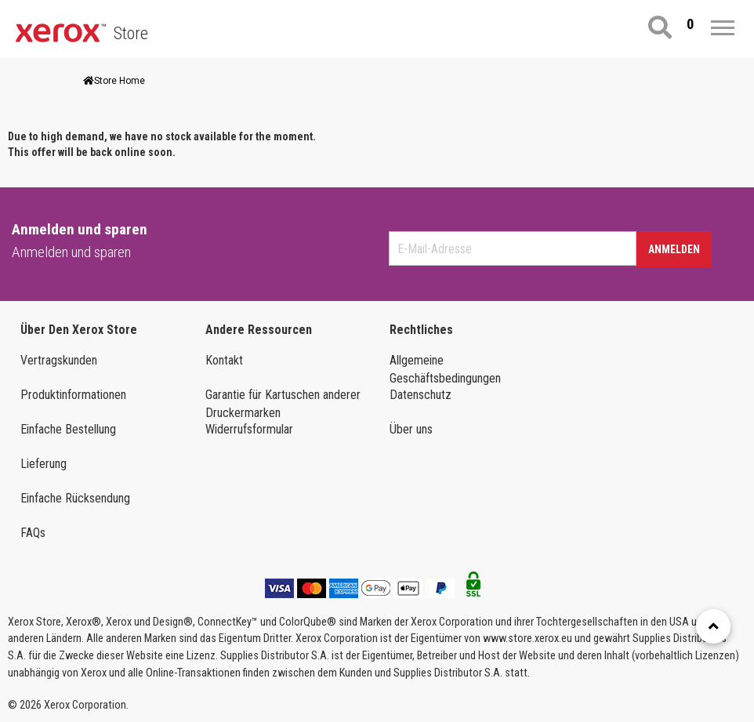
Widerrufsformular (249, 429)
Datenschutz (420, 394)
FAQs (32, 532)
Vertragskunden (58, 360)
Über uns (411, 429)
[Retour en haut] (713, 626)
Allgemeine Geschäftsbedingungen (445, 369)
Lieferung (43, 463)
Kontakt (224, 360)
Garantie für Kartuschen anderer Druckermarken (283, 403)
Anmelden (674, 249)
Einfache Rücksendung (75, 498)
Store (131, 33)
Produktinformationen (73, 394)
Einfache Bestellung (68, 429)
